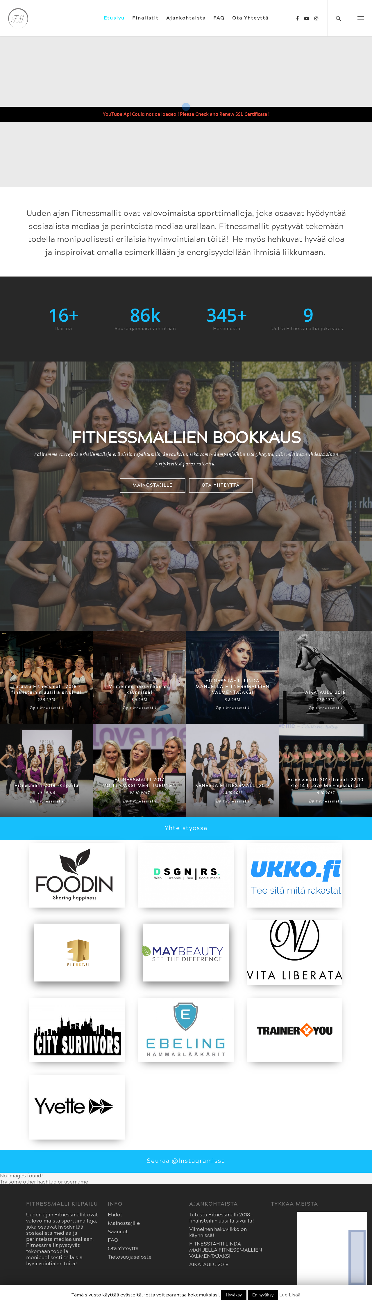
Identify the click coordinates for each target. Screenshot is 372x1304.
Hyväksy (234, 1295)
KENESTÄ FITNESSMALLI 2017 (232, 786)
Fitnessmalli (50, 708)
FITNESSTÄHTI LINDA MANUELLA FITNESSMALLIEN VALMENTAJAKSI (232, 687)
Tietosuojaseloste (129, 1257)
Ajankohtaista (186, 18)
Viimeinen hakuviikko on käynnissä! (139, 690)
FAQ (219, 18)
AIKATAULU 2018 (325, 693)
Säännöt (118, 1231)
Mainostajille (124, 1223)
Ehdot (115, 1214)
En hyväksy (262, 1295)
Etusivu (114, 18)
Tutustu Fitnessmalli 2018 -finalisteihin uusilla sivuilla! (46, 690)
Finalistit (145, 18)
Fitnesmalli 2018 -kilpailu (46, 786)
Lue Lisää (290, 1295)
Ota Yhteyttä (250, 18)
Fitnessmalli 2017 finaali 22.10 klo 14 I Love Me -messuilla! (325, 783)
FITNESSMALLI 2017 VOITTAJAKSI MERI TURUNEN (139, 783)
